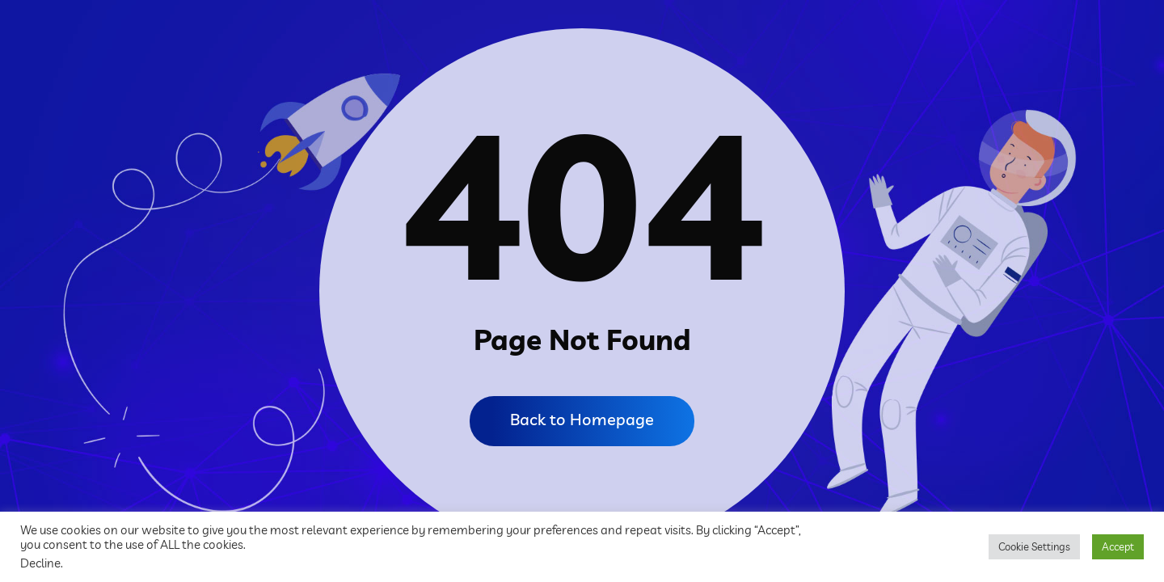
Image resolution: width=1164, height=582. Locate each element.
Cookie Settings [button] (1034, 546)
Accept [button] (1118, 546)
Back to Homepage (582, 419)
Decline (40, 563)
